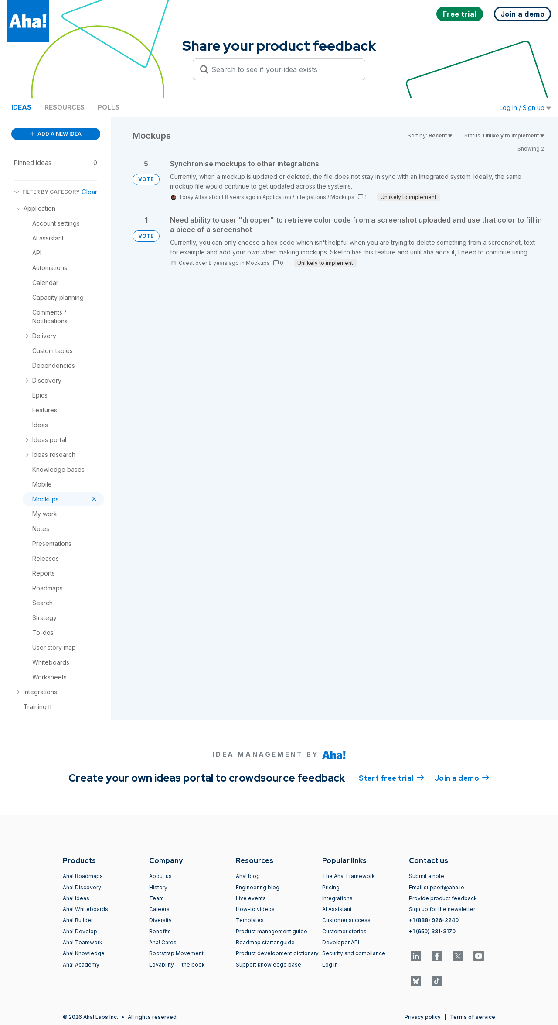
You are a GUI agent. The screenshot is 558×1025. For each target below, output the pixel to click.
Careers (159, 909)
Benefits (160, 931)
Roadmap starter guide (265, 942)
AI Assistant (337, 909)
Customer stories (344, 931)
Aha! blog (248, 876)
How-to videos (255, 909)
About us (160, 876)
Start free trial (391, 777)
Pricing (331, 887)
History (158, 887)
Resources (64, 107)
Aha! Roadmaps (83, 876)
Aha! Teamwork (82, 942)
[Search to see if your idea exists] (283, 69)
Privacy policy (423, 1017)
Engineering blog (257, 887)
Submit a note (426, 876)
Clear (89, 192)
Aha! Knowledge (84, 953)
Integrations (311, 197)
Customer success (346, 920)
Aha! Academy (81, 964)
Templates (250, 920)
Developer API (340, 942)
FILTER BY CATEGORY (47, 192)
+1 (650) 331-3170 (432, 931)
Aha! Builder (78, 920)
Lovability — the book (177, 964)
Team (156, 898)
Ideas (21, 107)
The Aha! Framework (348, 876)
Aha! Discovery (82, 887)
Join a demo (462, 777)
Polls (108, 107)
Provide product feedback (443, 898)
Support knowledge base (268, 964)
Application (276, 197)
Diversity (160, 920)
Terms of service (472, 1017)
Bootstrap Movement (176, 953)
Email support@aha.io (436, 887)
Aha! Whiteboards (85, 909)
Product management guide (271, 931)
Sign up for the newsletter (442, 909)
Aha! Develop (80, 931)
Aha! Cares (163, 942)
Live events (251, 898)
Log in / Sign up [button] (525, 107)
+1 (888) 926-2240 (434, 920)
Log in (330, 964)
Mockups (342, 197)
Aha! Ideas (76, 898)
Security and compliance (353, 953)
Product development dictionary (277, 953)
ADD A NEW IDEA (56, 133)
